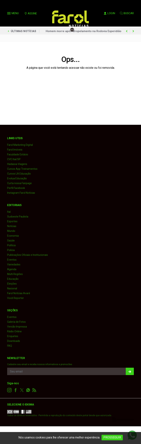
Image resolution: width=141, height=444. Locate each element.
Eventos (12, 259)
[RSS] (34, 390)
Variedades (13, 264)
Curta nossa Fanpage (19, 183)
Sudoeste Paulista (17, 216)
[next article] (126, 31)
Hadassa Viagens (17, 164)
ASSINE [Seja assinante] (30, 13)
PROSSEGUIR (112, 437)
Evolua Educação (17, 178)
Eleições (12, 283)
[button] (9, 14)
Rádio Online (14, 331)
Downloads (13, 340)
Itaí (9, 211)
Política (11, 245)
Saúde (11, 240)
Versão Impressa (17, 326)
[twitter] (22, 390)
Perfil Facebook (16, 188)
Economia (13, 235)
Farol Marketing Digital (20, 144)
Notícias (11, 226)
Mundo (11, 230)
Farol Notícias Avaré (18, 293)
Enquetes (12, 336)
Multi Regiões (15, 274)
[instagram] (9, 390)
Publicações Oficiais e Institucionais (27, 254)
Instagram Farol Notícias (21, 192)
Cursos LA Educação (19, 173)
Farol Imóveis (14, 149)
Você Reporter (15, 298)
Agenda (11, 269)
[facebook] (15, 390)
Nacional (12, 288)
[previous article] (133, 31)
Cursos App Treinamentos (22, 168)
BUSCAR (127, 13)
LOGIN (109, 13)
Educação (13, 278)
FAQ (9, 345)
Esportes (12, 221)
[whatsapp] (28, 390)
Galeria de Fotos (16, 321)
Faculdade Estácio (17, 154)
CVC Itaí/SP (14, 159)
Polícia (11, 250)
